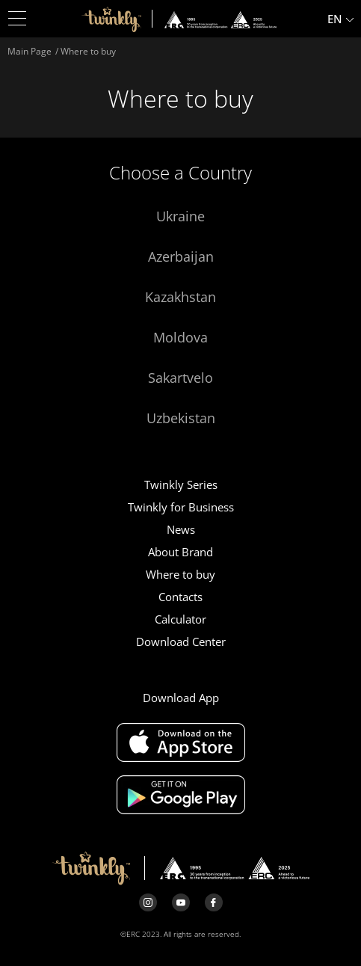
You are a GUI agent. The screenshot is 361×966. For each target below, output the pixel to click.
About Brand (180, 551)
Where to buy (180, 574)
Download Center (181, 641)
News (181, 529)
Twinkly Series (180, 484)
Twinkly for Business (181, 506)
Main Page (29, 51)
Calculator (180, 619)
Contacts (180, 596)
